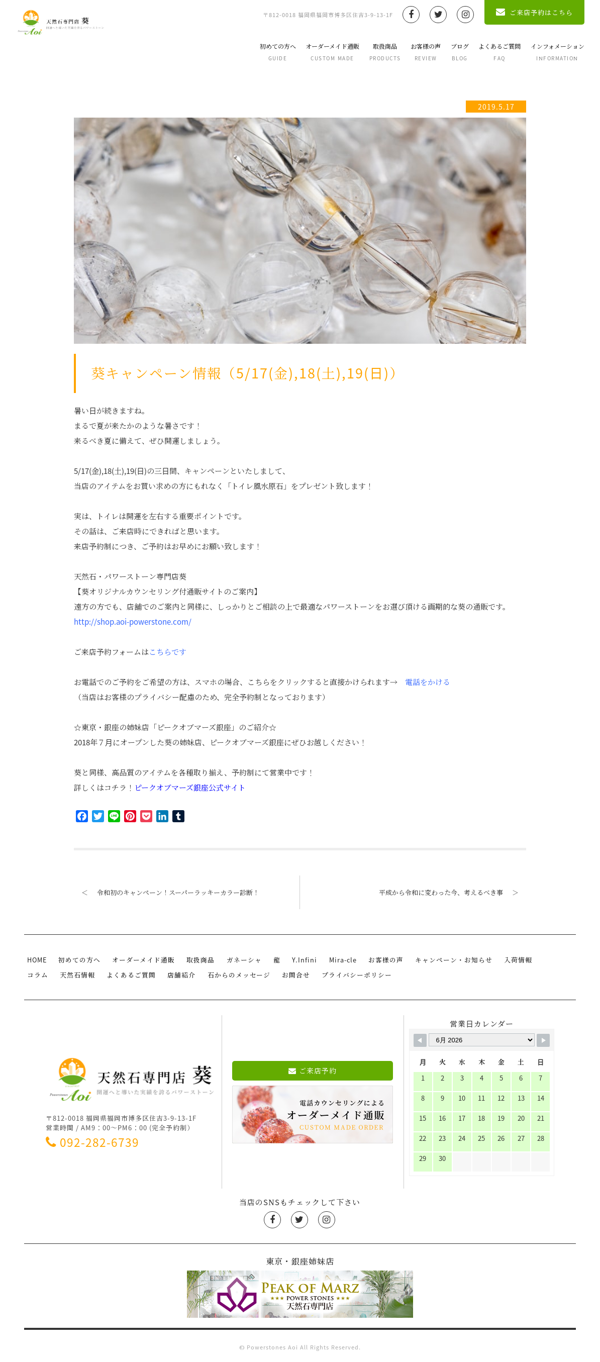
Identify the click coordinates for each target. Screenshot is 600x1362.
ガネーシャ (238, 959)
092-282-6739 (92, 1139)
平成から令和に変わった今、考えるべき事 (452, 892)
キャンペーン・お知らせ (441, 959)
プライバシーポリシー (315, 973)
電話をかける (427, 682)
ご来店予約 (312, 1068)
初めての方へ (269, 52)
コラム (538, 959)
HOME (36, 959)
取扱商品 (376, 52)
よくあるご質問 (491, 52)
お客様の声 (418, 52)
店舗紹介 (145, 973)
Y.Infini (295, 959)
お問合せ (256, 973)
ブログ (451, 52)
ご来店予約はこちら (526, 12)
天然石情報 (43, 973)
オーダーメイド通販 (324, 52)
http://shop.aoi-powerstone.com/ (132, 621)
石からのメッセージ (200, 973)
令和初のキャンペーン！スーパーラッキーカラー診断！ (166, 892)
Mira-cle (332, 959)
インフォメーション (549, 52)
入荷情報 (504, 959)
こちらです (167, 651)
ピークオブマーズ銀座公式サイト (190, 787)
